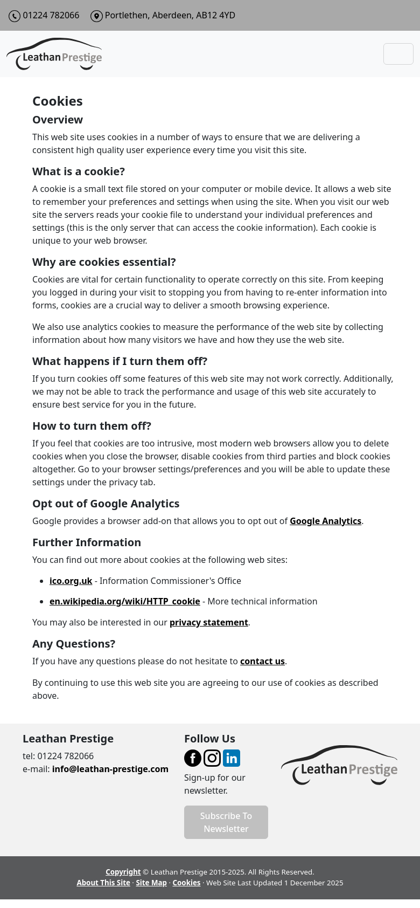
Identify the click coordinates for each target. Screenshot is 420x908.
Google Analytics (325, 521)
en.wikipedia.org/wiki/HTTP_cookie (125, 601)
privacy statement (209, 622)
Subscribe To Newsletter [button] (226, 822)
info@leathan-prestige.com (110, 769)
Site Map (151, 883)
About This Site (103, 883)
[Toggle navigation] (398, 54)
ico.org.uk (71, 581)
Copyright (123, 872)
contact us (262, 661)
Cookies (186, 883)
